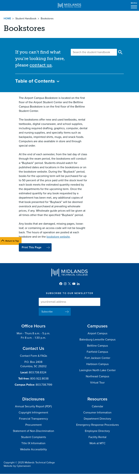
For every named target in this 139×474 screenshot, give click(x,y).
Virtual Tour (97, 382)
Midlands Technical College (69, 5)
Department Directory (97, 419)
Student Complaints (33, 437)
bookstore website (58, 237)
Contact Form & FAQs (33, 356)
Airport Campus (97, 333)
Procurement (33, 425)
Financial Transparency (33, 419)
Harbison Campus (97, 364)
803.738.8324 (37, 372)
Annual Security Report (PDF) (33, 406)
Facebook (60, 283)
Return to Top (12, 241)
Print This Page (31, 247)
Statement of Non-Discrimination (33, 431)
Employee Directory (97, 431)
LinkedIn (78, 283)
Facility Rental (97, 437)
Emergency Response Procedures (97, 425)
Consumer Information (97, 412)
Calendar (97, 406)
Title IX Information (33, 443)
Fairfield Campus (97, 352)
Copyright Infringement (33, 412)
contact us (41, 65)
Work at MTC (97, 443)
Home (7, 18)
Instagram (65, 283)
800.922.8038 (39, 378)
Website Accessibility (33, 449)
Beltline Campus (97, 346)
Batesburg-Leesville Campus (97, 339)
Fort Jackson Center (97, 358)
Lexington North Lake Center (97, 370)
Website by (17, 465)
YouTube (73, 283)
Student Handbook (25, 18)
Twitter (69, 283)
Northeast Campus (97, 376)
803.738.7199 (44, 385)
